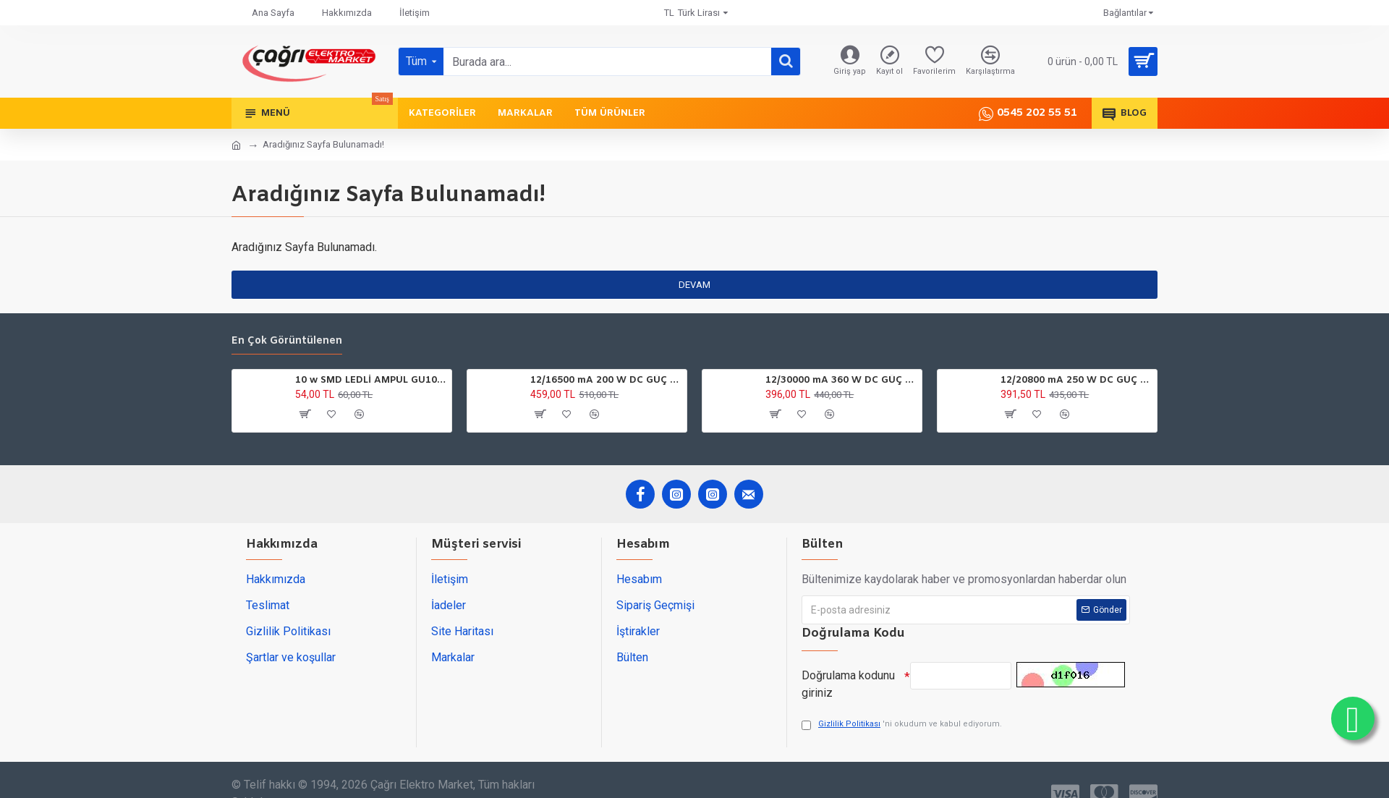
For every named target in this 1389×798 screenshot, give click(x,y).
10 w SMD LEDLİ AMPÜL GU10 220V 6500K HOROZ (370, 380)
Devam (694, 284)
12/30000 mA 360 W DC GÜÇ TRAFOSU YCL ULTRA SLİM (841, 380)
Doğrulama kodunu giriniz (848, 684)
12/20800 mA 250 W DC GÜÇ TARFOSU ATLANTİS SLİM (1076, 380)
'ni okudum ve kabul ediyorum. (902, 724)
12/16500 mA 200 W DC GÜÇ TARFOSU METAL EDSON (605, 380)
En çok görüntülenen (287, 341)
